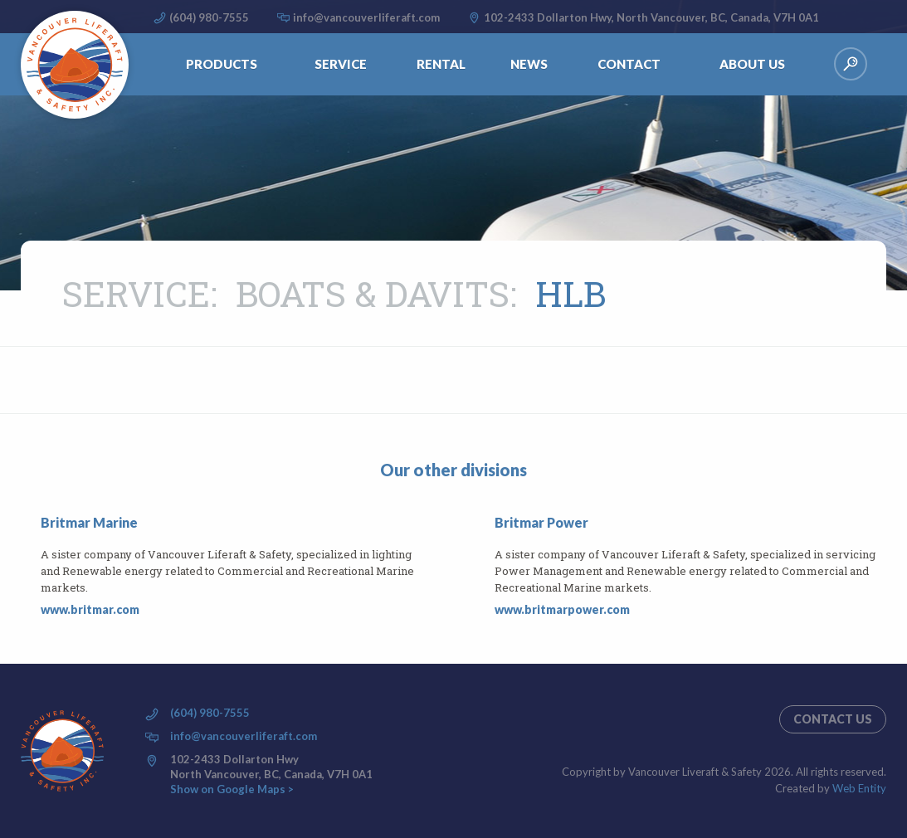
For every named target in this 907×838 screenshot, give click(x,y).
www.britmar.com (90, 609)
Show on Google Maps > (232, 789)
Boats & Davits (373, 293)
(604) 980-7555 (209, 17)
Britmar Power (541, 522)
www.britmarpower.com (562, 609)
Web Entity (859, 788)
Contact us (832, 719)
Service (136, 293)
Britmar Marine (89, 522)
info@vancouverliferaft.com (366, 17)
